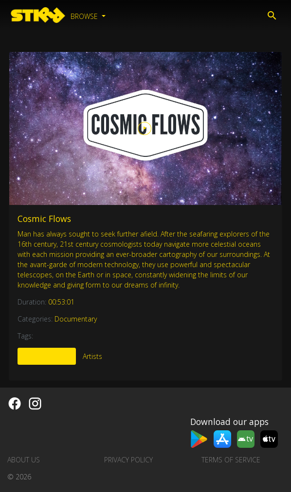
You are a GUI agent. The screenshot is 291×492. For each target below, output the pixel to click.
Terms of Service (230, 459)
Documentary (76, 318)
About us (23, 459)
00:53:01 (61, 301)
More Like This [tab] (46, 356)
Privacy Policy (128, 459)
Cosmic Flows (44, 218)
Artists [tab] (92, 356)
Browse (85, 16)
